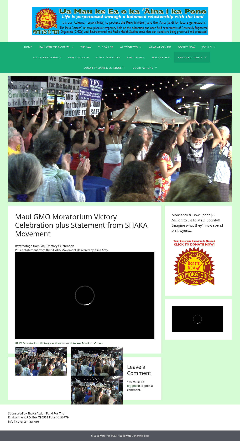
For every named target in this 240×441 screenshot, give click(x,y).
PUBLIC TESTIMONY (108, 57)
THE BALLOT (105, 47)
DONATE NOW (186, 47)
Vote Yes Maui (79, 343)
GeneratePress (140, 435)
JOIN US (210, 47)
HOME (28, 47)
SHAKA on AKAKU (78, 57)
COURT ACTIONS (147, 68)
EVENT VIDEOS (136, 57)
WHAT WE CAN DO (160, 47)
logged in (133, 386)
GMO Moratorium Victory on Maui (38, 343)
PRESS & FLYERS (161, 57)
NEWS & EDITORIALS (194, 57)
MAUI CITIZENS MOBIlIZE (58, 47)
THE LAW (86, 47)
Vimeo (98, 343)
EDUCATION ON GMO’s (47, 57)
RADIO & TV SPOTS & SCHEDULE (106, 68)
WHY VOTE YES (132, 47)
